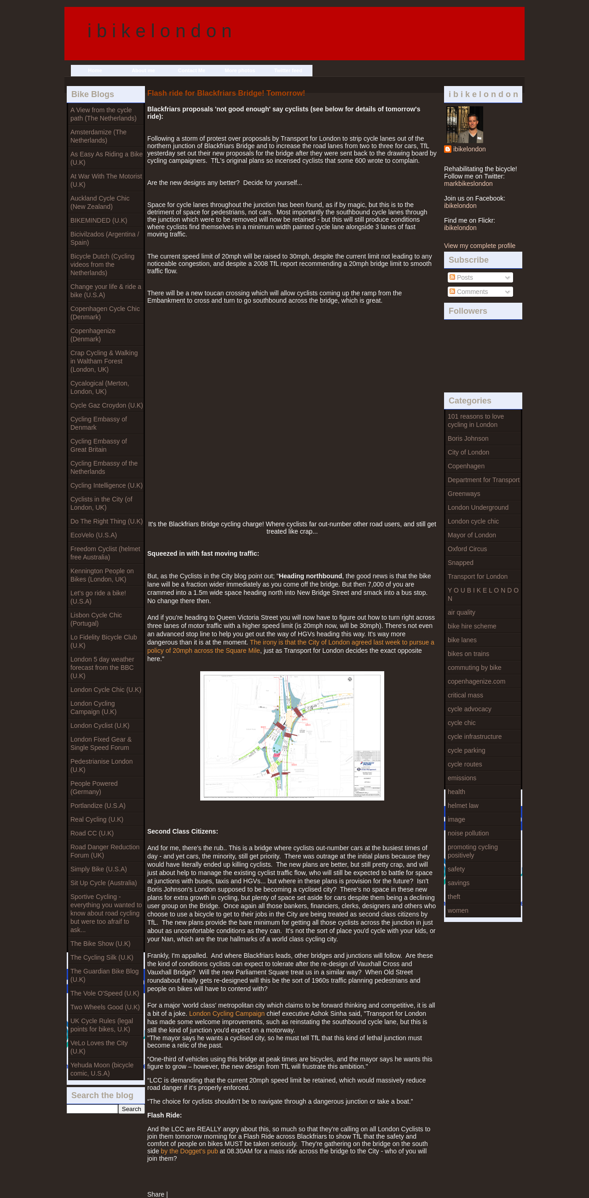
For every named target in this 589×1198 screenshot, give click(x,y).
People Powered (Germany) (94, 787)
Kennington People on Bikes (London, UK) (102, 575)
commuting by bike (475, 667)
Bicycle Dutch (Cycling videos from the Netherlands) (102, 264)
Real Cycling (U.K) (96, 819)
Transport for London (478, 576)
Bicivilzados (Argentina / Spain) (104, 238)
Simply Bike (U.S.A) (98, 869)
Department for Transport (484, 480)
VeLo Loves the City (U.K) (99, 1047)
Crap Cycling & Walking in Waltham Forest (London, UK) (104, 361)
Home (95, 70)
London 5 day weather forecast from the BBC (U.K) (102, 668)
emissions (462, 778)
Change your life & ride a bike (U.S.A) (105, 291)
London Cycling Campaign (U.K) (93, 707)
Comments (469, 291)
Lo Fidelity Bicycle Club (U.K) (103, 641)
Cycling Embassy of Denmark (98, 423)
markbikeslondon (468, 183)
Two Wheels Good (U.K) (105, 1007)
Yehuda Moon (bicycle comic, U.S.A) (101, 1069)
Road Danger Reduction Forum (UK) (104, 851)
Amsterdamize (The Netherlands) (98, 136)
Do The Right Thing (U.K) (106, 521)
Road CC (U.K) (92, 833)
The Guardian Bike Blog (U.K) (104, 975)
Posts (461, 277)
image (456, 819)
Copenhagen (466, 466)
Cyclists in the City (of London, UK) (101, 503)
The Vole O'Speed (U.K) (104, 993)
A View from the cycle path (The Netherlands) (103, 114)
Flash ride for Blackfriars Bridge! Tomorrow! (226, 93)
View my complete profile (479, 245)
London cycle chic (473, 521)
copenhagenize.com (476, 681)
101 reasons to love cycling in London (476, 420)
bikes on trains (468, 653)
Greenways (464, 493)
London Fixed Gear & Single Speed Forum (101, 743)
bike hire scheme (472, 626)
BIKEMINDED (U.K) (98, 220)
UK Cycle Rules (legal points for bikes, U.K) (101, 1025)
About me (143, 70)
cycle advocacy (469, 709)
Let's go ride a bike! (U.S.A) (98, 597)
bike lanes (462, 640)
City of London (468, 452)
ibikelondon (469, 149)
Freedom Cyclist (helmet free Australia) (105, 553)
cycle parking (466, 750)
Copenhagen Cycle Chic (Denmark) (105, 313)
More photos (240, 70)
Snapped (461, 562)
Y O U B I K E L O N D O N (483, 594)
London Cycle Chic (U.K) (105, 689)
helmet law (463, 805)
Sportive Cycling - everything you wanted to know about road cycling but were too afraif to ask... (106, 913)
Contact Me (191, 70)
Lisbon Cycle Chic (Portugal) (96, 619)
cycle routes (465, 764)
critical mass (465, 695)
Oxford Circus (467, 549)
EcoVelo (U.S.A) (93, 535)
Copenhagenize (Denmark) (92, 335)
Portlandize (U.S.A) (98, 805)
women (458, 910)
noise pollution (468, 833)
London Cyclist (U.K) (99, 725)
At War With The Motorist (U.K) (106, 180)
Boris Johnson (468, 438)
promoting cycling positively (473, 851)
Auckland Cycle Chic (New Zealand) (99, 202)
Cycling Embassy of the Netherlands (104, 467)
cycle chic (462, 722)
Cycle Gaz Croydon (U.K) (106, 405)
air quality (461, 612)
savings (458, 883)
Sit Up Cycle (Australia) (103, 883)
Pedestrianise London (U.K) (101, 765)
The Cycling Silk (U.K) (101, 957)
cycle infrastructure (475, 736)
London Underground (478, 507)
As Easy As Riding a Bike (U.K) (106, 158)
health (456, 791)
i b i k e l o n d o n (159, 31)
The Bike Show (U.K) (100, 943)
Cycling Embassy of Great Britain (98, 445)
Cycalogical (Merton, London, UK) (99, 387)
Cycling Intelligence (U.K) (106, 485)
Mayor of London (472, 535)
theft (454, 896)
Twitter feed (288, 70)
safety (456, 869)
